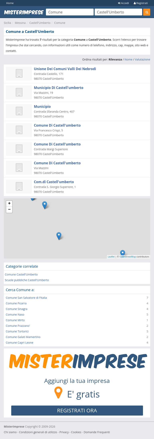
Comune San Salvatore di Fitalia (26, 298)
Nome (129, 59)
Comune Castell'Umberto (21, 274)
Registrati (141, 3)
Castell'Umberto (40, 23)
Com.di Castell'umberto (54, 182)
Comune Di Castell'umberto (57, 125)
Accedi (123, 3)
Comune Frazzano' (18, 326)
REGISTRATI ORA (77, 410)
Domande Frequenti (97, 432)
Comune (59, 23)
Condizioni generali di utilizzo (38, 432)
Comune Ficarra (16, 303)
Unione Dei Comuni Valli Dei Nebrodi (65, 69)
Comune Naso (15, 314)
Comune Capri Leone (19, 342)
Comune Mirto (15, 320)
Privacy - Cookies (70, 432)
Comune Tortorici (17, 331)
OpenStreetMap (128, 256)
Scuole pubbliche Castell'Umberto (27, 280)
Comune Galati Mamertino (23, 337)
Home (10, 3)
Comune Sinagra (16, 309)
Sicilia (7, 23)
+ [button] (9, 204)
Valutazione (142, 59)
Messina (20, 23)
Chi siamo (10, 432)
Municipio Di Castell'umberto (58, 87)
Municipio (42, 106)
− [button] (9, 210)
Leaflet (111, 256)
